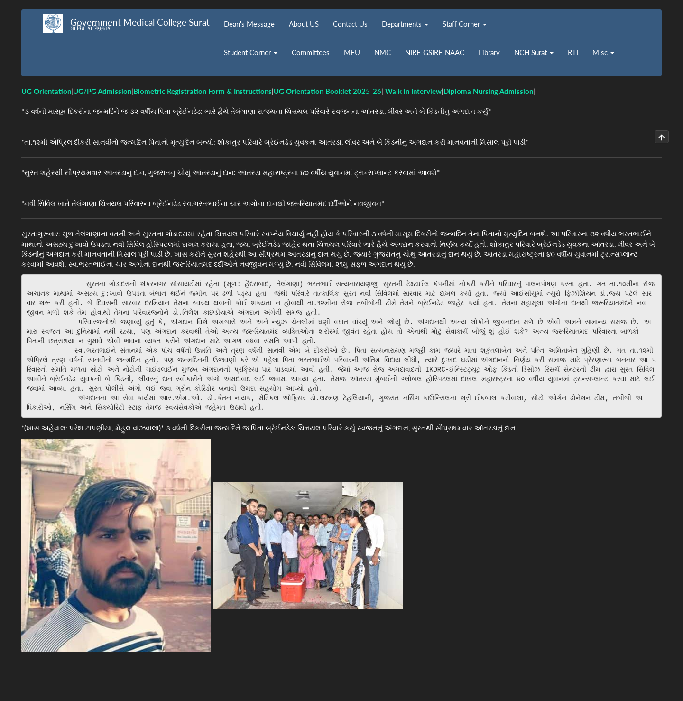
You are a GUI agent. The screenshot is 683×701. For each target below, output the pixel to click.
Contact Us (350, 23)
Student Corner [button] (250, 52)
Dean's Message (249, 23)
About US (304, 23)
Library (489, 52)
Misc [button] (603, 52)
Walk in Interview (413, 91)
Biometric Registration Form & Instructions (202, 91)
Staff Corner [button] (465, 23)
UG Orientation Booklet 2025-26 (327, 91)
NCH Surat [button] (534, 52)
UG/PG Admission (102, 91)
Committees (311, 52)
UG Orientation (46, 91)
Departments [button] (405, 23)
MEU (352, 52)
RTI (573, 52)
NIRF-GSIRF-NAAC (434, 52)
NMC (382, 52)
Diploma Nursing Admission (488, 91)
